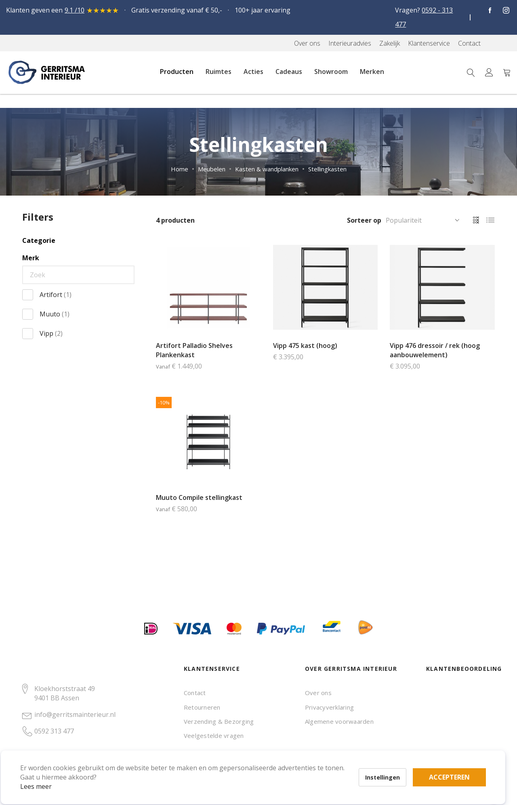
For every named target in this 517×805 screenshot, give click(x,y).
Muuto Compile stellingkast (199, 497)
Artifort (55, 294)
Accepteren (280, 760)
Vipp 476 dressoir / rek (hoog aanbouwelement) (435, 350)
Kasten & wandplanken (266, 169)
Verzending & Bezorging (219, 721)
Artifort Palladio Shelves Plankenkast (194, 350)
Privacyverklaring (329, 707)
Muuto (54, 314)
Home (179, 169)
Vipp (51, 333)
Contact (195, 693)
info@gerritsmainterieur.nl (75, 714)
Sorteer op (364, 220)
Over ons (318, 693)
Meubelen (211, 169)
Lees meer (48, 774)
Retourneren (202, 707)
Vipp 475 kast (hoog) (305, 345)
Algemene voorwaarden (339, 721)
